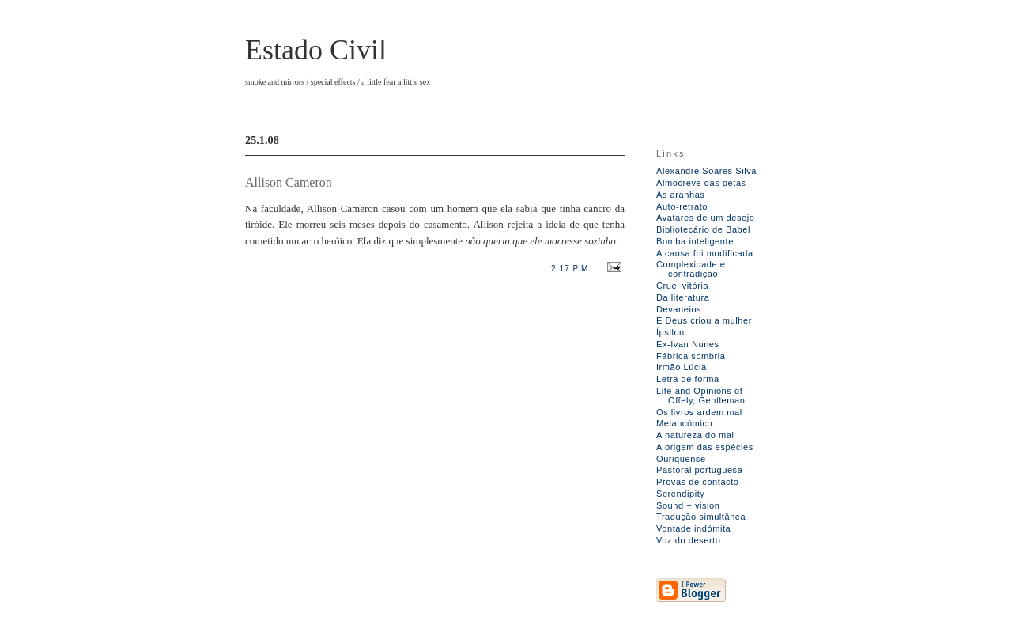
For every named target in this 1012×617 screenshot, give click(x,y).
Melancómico (684, 423)
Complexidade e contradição (691, 268)
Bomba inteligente (695, 241)
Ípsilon (670, 332)
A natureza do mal (695, 435)
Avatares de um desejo (705, 217)
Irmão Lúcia (681, 367)
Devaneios (678, 309)
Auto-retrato (682, 206)
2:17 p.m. (571, 268)
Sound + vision (688, 505)
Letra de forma (687, 379)
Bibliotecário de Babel (703, 229)
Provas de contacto (697, 481)
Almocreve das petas (701, 182)
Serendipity (680, 493)
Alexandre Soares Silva (706, 171)
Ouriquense (681, 459)
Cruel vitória (682, 285)
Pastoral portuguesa (699, 470)
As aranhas (680, 194)
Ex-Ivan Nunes (687, 344)
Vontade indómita (693, 528)
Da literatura (682, 297)
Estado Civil (316, 50)
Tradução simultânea (701, 516)
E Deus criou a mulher (704, 320)
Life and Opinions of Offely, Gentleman (700, 395)
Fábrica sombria (690, 356)
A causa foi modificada (704, 253)
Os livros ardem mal (699, 412)
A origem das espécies (704, 447)
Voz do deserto (688, 540)
